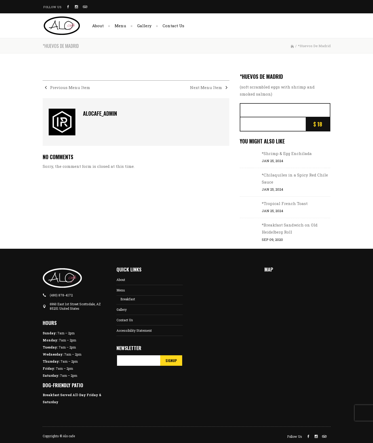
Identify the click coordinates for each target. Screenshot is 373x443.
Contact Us (124, 320)
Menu (120, 290)
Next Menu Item (209, 87)
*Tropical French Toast (285, 203)
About (120, 280)
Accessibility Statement (134, 330)
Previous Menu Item (66, 87)
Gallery (121, 309)
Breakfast (127, 299)
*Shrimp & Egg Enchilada (287, 153)
